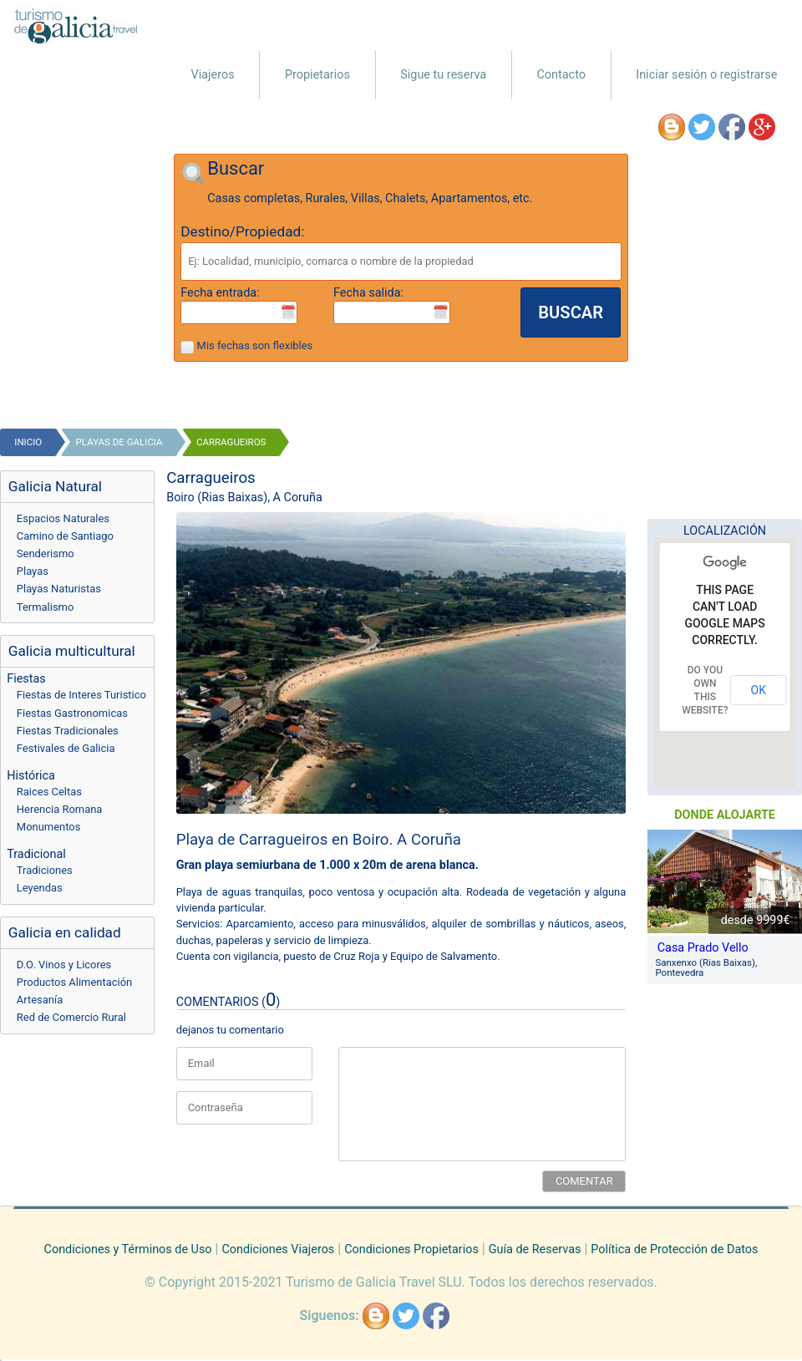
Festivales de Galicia (66, 748)
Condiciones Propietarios (411, 1249)
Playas (32, 571)
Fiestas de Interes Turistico (81, 694)
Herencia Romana (60, 809)
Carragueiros (231, 442)
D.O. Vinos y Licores (64, 964)
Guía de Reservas (535, 1249)
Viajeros (213, 75)
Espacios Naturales (63, 518)
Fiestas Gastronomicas (72, 713)
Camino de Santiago (65, 536)
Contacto (561, 75)
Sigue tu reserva (443, 75)
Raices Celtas (49, 791)
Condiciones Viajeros (277, 1249)
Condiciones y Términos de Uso (128, 1249)
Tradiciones (45, 870)
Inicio (28, 442)
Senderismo (45, 553)
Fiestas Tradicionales (68, 730)
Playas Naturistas (59, 588)
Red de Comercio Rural (71, 1017)
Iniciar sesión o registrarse (706, 75)
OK (758, 690)
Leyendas (40, 887)
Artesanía (40, 999)
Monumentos (49, 826)
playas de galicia (119, 442)
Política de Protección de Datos (674, 1249)
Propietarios (317, 75)
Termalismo (45, 607)
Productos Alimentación (74, 982)
